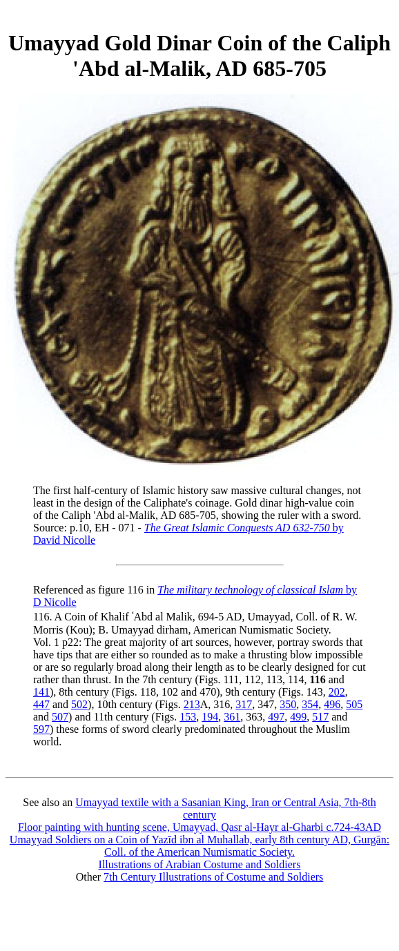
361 (232, 717)
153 (187, 717)
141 (41, 692)
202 (337, 692)
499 (298, 717)
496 (332, 704)
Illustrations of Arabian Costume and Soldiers (200, 864)
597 (41, 729)
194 (210, 717)
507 (60, 717)
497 (276, 717)
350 (288, 704)
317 (243, 704)
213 (192, 704)
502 (79, 704)
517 (320, 717)
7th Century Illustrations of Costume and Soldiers (213, 877)
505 (354, 704)
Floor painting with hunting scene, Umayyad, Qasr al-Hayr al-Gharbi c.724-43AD (199, 827)
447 (41, 704)
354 (310, 704)
